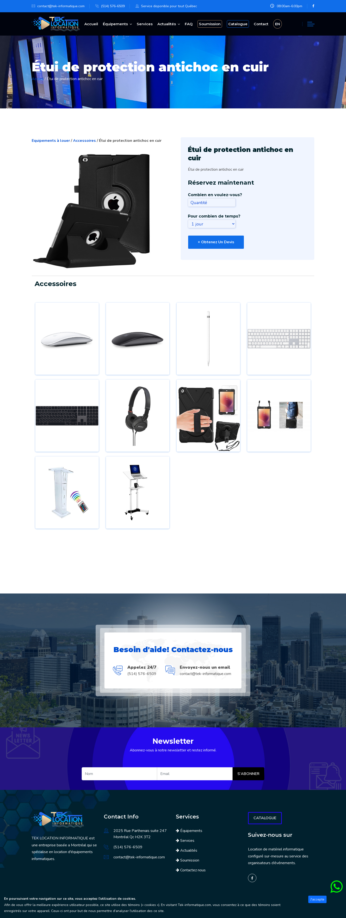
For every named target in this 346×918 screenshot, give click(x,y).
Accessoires (85, 140)
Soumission (189, 859)
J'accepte (317, 899)
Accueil (91, 23)
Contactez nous (193, 869)
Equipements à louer (51, 140)
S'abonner (248, 773)
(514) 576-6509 (113, 6)
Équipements (115, 23)
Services (145, 23)
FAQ (189, 23)
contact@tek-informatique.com (61, 6)
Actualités (166, 23)
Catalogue (264, 817)
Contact (261, 23)
